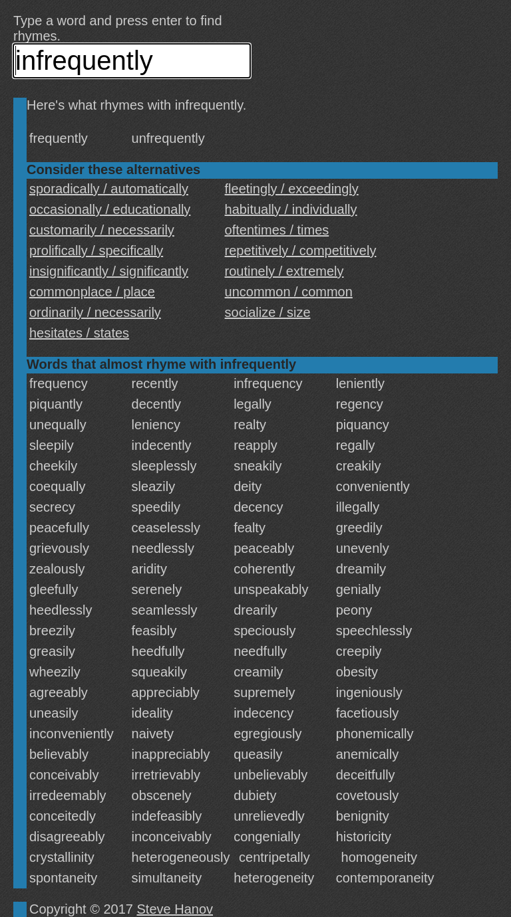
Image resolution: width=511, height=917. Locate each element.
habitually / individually (291, 209)
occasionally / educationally (109, 209)
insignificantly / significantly (108, 271)
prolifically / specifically (96, 250)
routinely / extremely (284, 271)
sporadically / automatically (108, 188)
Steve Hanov (175, 909)
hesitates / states (79, 333)
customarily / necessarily (101, 230)
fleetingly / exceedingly (292, 188)
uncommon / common (289, 291)
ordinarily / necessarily (95, 312)
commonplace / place (92, 291)
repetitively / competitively (301, 250)
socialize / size (268, 312)
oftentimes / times (277, 230)
